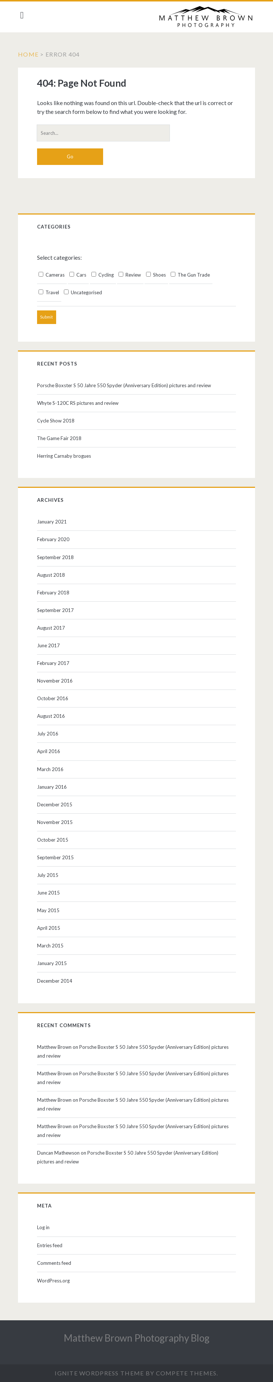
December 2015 (56, 804)
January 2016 (54, 787)
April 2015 (50, 928)
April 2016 (50, 751)
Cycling (104, 275)
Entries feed (51, 1245)
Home (30, 54)
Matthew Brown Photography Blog (137, 1338)
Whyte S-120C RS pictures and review (79, 403)
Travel (50, 292)
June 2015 (50, 893)
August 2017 (53, 628)
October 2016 (54, 698)
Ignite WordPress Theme (99, 1373)
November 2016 (56, 681)
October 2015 (54, 840)
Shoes (158, 275)
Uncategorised (85, 292)
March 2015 (52, 946)
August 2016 (53, 716)
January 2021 (54, 522)
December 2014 (56, 981)
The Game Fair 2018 (61, 438)
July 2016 (49, 734)
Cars (79, 275)
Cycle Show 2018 (57, 421)
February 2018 (55, 592)
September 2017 (57, 610)
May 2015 (50, 910)
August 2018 (53, 575)
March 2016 (52, 769)
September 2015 (57, 857)
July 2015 (49, 875)
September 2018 (57, 557)
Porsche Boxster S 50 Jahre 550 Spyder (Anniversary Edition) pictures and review (126, 385)
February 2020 (55, 539)
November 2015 (56, 822)
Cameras (53, 275)
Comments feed (56, 1263)
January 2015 (54, 963)
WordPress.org (55, 1281)
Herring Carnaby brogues (66, 456)
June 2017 (50, 645)
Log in (45, 1227)
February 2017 (55, 663)
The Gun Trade (192, 275)
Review (131, 275)
